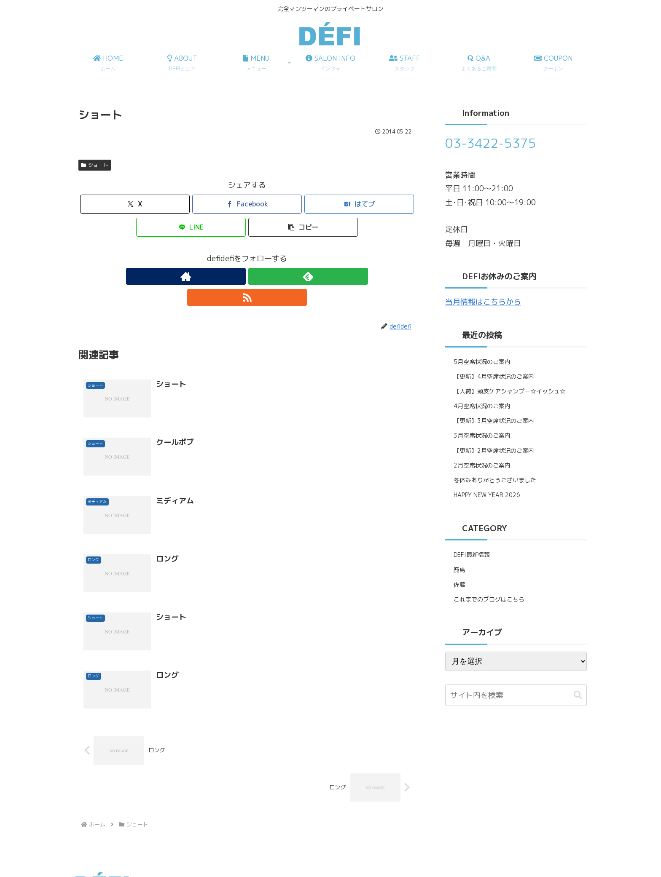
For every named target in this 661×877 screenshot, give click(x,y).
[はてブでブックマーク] (359, 204)
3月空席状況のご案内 (482, 435)
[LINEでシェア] (191, 227)
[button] (303, 227)
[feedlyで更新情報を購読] (247, 276)
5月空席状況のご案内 (482, 362)
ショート (94, 164)
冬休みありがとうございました (495, 480)
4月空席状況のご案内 (482, 406)
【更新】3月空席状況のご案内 (494, 421)
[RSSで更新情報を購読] (266, 276)
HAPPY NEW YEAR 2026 (487, 495)
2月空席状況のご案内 (482, 465)
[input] (516, 695)
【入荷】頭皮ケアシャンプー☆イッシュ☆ (510, 391)
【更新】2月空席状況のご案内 (494, 451)
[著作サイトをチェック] (227, 276)
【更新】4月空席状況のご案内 (494, 376)
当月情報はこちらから (483, 302)
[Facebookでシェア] (247, 204)
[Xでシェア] (135, 204)
